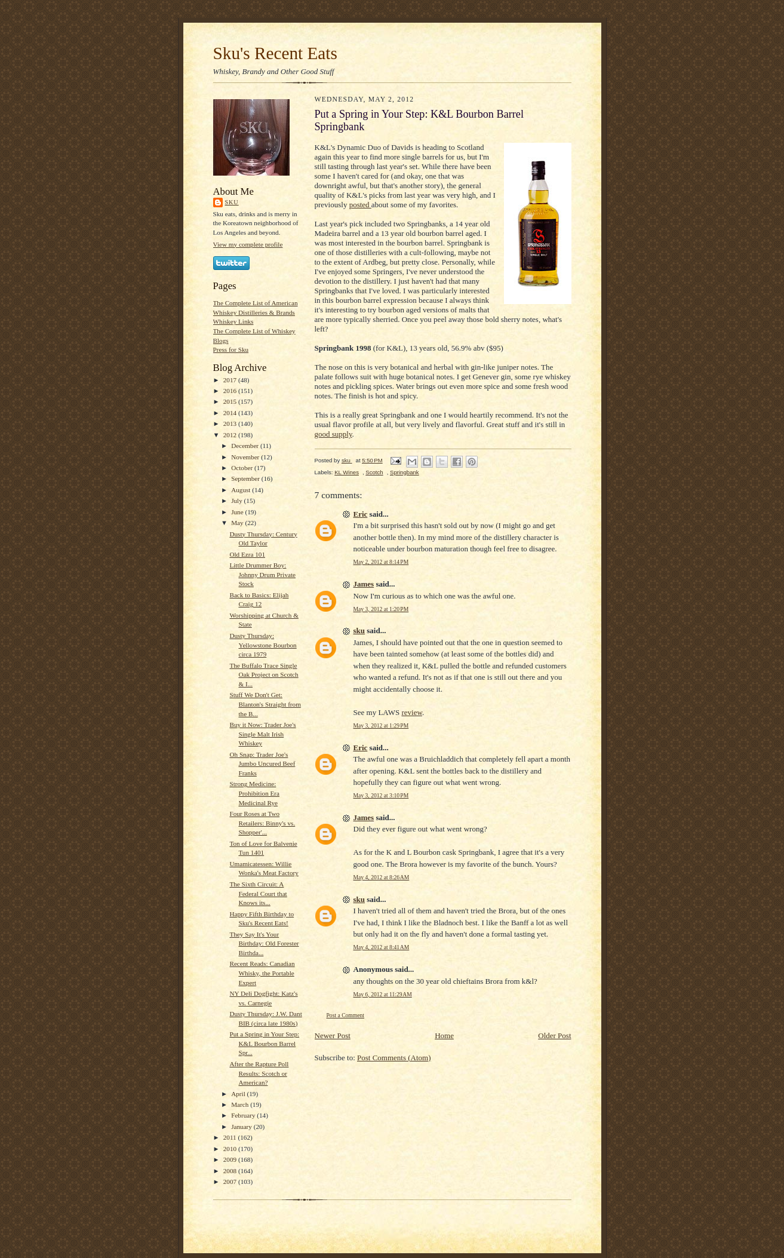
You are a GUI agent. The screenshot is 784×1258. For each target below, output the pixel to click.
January (242, 1126)
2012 (230, 434)
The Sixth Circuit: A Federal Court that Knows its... (258, 893)
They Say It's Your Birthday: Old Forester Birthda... (264, 943)
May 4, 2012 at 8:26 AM (381, 877)
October (242, 467)
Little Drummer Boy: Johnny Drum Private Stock (262, 574)
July (237, 500)
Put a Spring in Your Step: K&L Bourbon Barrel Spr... (264, 1043)
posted (360, 204)
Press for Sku (231, 349)
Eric (360, 514)
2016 (230, 390)
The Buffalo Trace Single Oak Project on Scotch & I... (263, 675)
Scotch (374, 472)
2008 (230, 1170)
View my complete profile (248, 244)
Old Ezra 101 (247, 554)
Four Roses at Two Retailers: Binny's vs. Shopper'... (262, 823)
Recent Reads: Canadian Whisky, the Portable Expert (261, 973)
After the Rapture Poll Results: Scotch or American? (258, 1073)
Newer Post (333, 1035)
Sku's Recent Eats (275, 53)
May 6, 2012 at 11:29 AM (382, 994)
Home (444, 1035)
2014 (230, 412)
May (238, 522)
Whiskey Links (233, 321)
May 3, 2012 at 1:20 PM (381, 609)
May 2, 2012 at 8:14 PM (381, 562)
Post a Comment (346, 1015)
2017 (230, 379)
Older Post (554, 1035)
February (244, 1115)
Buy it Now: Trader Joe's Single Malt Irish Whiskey (262, 734)
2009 (230, 1159)
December (245, 445)
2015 (230, 401)
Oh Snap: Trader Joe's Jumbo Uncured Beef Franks (262, 764)
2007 (230, 1181)
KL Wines (346, 472)
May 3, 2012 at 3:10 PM (381, 795)
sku (232, 202)
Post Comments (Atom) (394, 1057)
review (411, 712)
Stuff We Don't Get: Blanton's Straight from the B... (264, 704)
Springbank (404, 472)
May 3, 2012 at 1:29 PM (381, 725)
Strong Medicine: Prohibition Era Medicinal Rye (254, 793)
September (246, 478)
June (238, 512)
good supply (333, 433)
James (363, 583)
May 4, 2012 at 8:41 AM (381, 947)
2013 (230, 423)
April (239, 1093)
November (246, 457)
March (240, 1104)
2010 (230, 1148)
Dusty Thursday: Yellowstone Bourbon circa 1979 (262, 645)
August (241, 489)
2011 (230, 1137)
